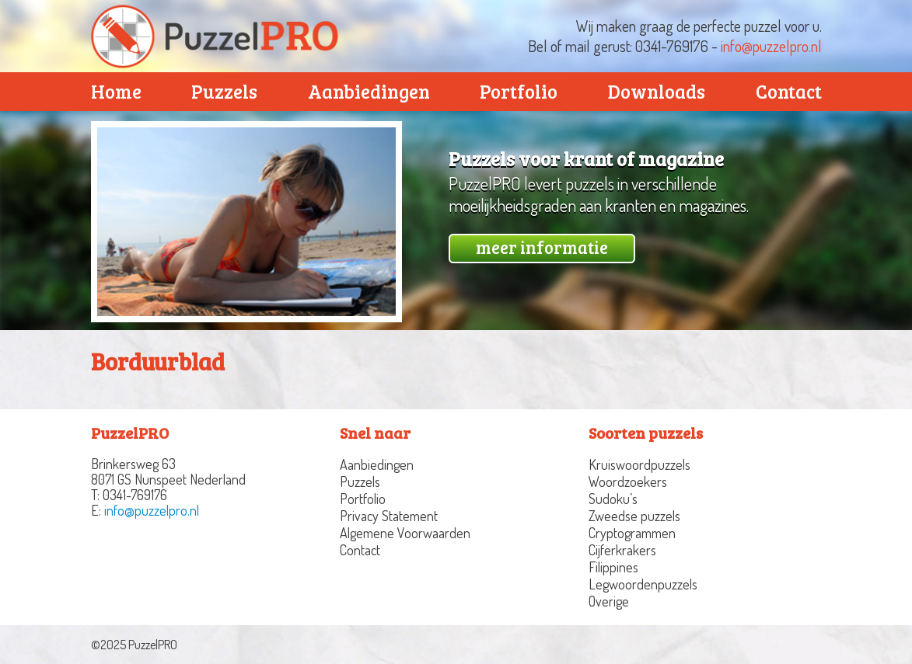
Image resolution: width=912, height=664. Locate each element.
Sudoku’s (613, 498)
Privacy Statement (389, 515)
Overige (609, 601)
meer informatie (542, 247)
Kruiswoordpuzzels (639, 464)
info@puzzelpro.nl (771, 46)
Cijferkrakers (622, 549)
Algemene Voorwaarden (405, 532)
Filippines (613, 566)
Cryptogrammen (632, 532)
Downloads (656, 91)
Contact (789, 91)
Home (116, 91)
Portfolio (518, 91)
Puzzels (224, 91)
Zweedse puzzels (634, 515)
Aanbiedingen (369, 91)
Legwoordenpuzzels (643, 584)
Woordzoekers (628, 481)
